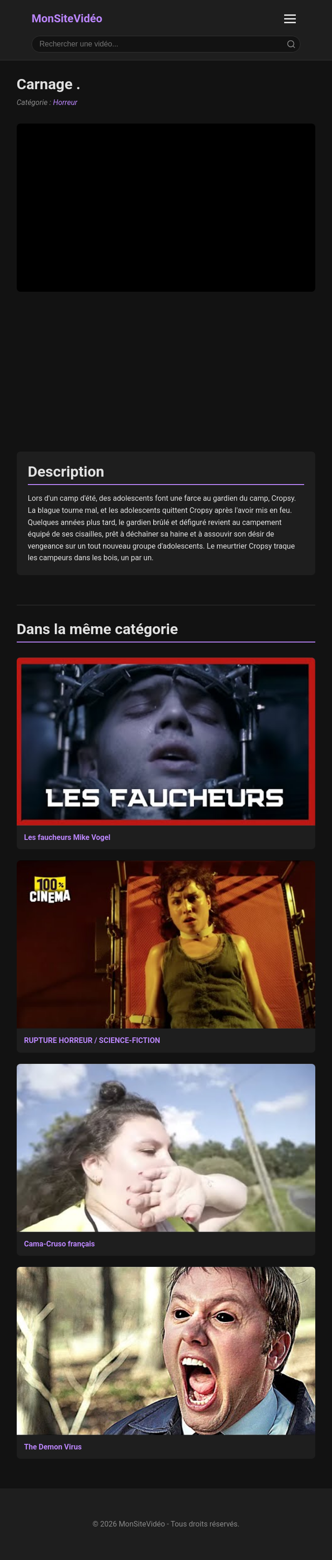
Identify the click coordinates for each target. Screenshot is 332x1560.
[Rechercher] (291, 44)
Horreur (65, 102)
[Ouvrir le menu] (290, 18)
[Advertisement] (166, 372)
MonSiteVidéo (67, 18)
